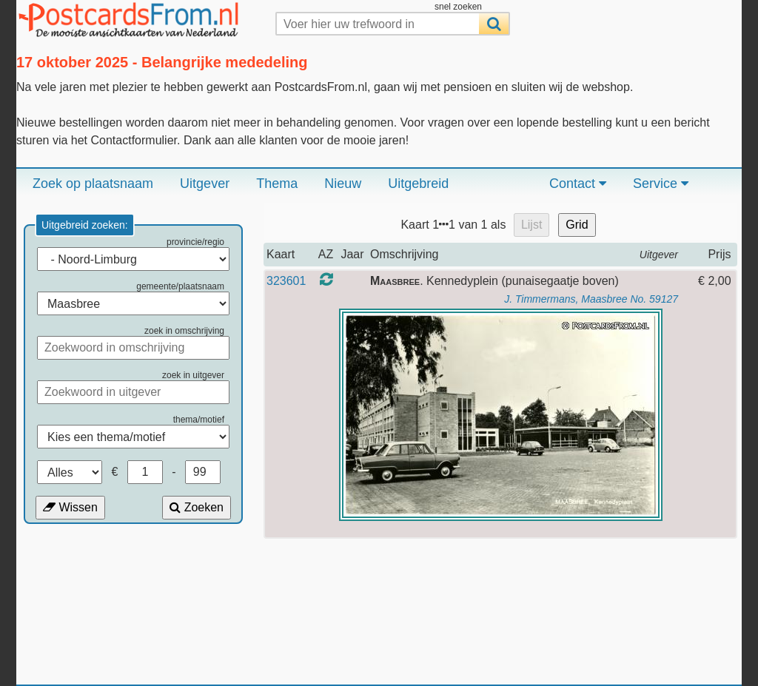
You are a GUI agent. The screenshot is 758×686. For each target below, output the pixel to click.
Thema (277, 183)
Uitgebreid (418, 183)
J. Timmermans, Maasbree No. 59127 (591, 299)
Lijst (531, 224)
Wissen (70, 507)
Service (660, 183)
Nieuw (342, 183)
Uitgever (204, 183)
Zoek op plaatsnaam (93, 183)
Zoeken (197, 507)
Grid (577, 224)
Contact (577, 183)
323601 (286, 281)
